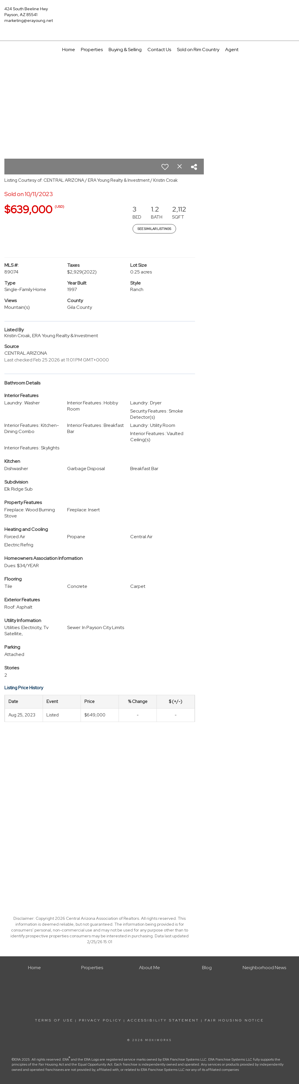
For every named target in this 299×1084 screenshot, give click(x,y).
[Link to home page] (149, 13)
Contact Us (159, 49)
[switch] (165, 166)
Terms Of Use (54, 1020)
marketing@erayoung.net (28, 20)
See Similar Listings (154, 229)
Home (68, 49)
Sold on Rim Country (198, 49)
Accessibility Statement (163, 1020)
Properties (92, 49)
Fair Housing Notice (234, 1020)
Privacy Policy (100, 1020)
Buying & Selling (125, 49)
